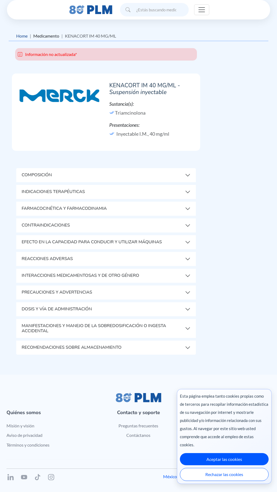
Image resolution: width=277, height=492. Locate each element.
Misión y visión (20, 425)
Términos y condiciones (28, 444)
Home (22, 35)
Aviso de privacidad (24, 435)
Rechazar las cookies (224, 474)
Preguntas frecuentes (138, 425)
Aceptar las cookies (224, 459)
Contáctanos (138, 435)
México (170, 476)
